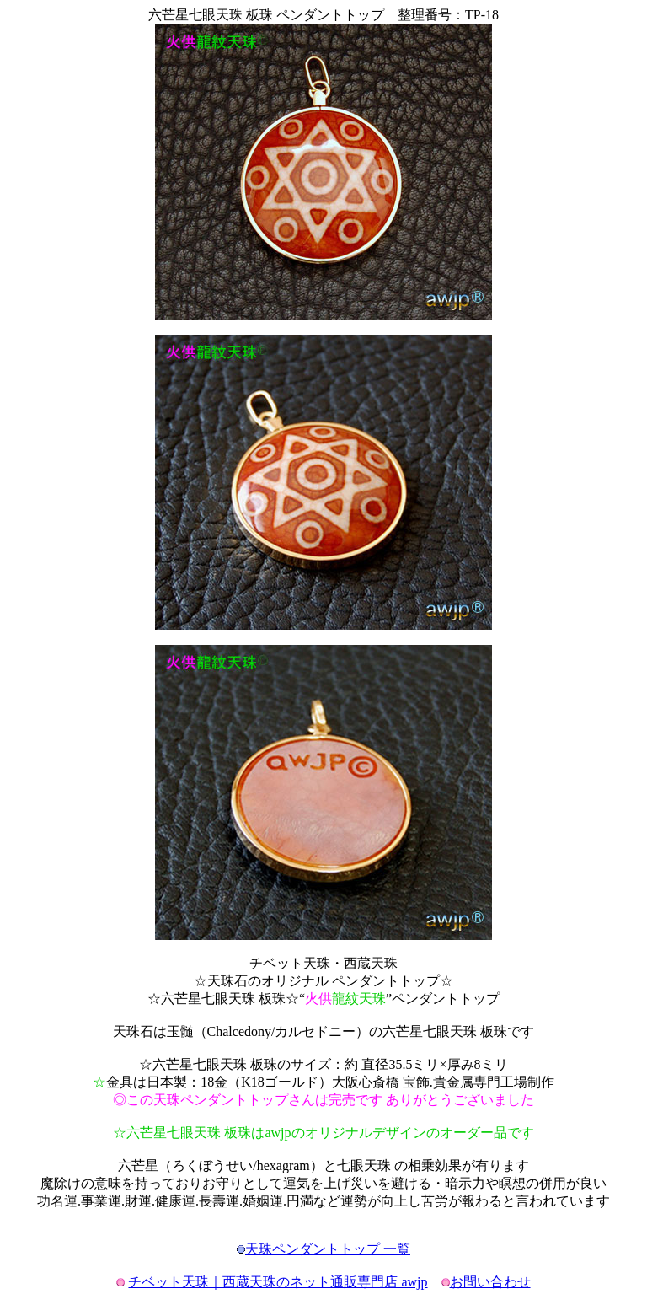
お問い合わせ (490, 1282)
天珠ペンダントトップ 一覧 (327, 1249)
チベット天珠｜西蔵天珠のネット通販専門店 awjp (277, 1282)
